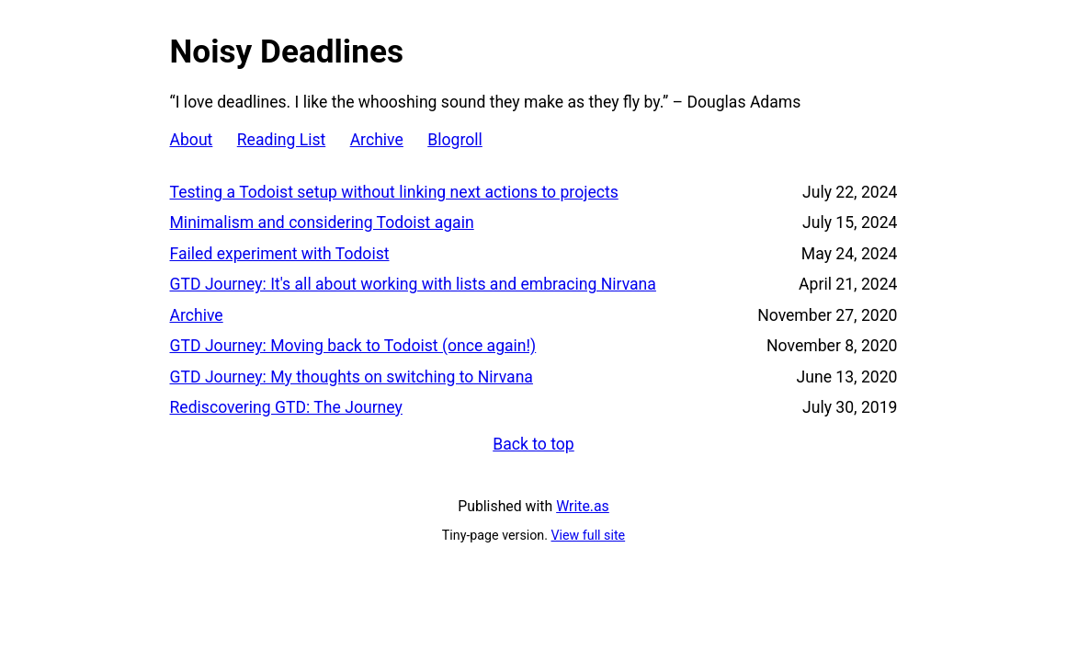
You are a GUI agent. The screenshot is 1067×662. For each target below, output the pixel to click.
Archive (376, 140)
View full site (588, 535)
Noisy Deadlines (286, 51)
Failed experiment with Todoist (280, 254)
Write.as (582, 506)
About (191, 140)
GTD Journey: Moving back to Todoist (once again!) (353, 346)
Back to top (533, 444)
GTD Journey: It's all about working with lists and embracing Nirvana (413, 284)
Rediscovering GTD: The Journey (286, 407)
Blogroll (454, 140)
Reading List (281, 140)
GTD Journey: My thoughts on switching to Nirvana (351, 377)
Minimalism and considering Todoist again (322, 222)
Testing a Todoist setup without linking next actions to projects (394, 192)
